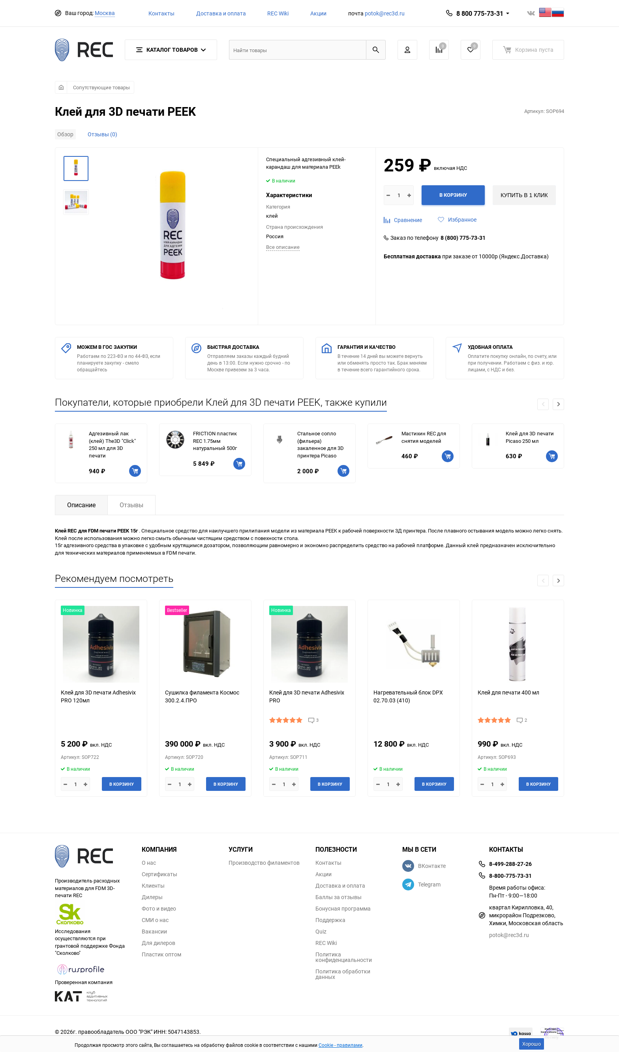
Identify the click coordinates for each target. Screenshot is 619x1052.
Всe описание (283, 246)
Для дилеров (158, 943)
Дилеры (152, 897)
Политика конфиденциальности (343, 957)
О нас (149, 863)
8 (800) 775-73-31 (463, 238)
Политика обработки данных (342, 974)
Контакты (161, 13)
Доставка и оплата (221, 13)
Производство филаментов (264, 863)
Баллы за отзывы (338, 897)
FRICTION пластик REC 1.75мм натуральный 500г (215, 441)
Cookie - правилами (340, 1045)
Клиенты (153, 885)
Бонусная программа (343, 908)
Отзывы (131, 505)
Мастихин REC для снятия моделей (423, 437)
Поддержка (330, 920)
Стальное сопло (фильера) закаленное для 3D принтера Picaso (320, 444)
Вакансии (154, 931)
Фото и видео (159, 908)
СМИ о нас (155, 920)
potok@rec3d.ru (385, 13)
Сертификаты (159, 874)
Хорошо (531, 1043)
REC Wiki (278, 13)
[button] (558, 404)
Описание (81, 505)
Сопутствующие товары (101, 87)
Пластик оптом (161, 954)
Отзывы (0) (102, 134)
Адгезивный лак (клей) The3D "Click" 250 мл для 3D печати (112, 444)
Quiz (320, 931)
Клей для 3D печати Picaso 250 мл (530, 437)
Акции (318, 13)
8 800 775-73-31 (479, 13)
